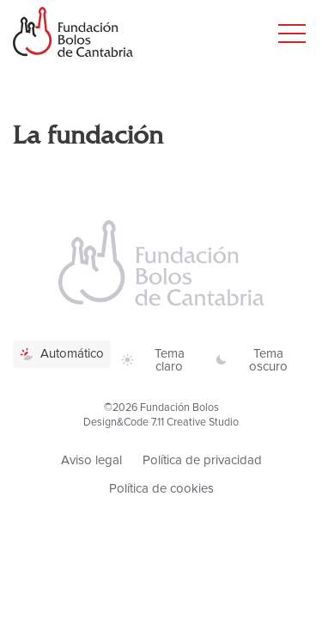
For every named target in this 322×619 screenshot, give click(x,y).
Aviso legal (91, 460)
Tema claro (153, 360)
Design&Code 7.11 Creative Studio (161, 422)
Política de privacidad (202, 460)
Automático (62, 353)
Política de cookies (161, 488)
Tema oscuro (251, 360)
